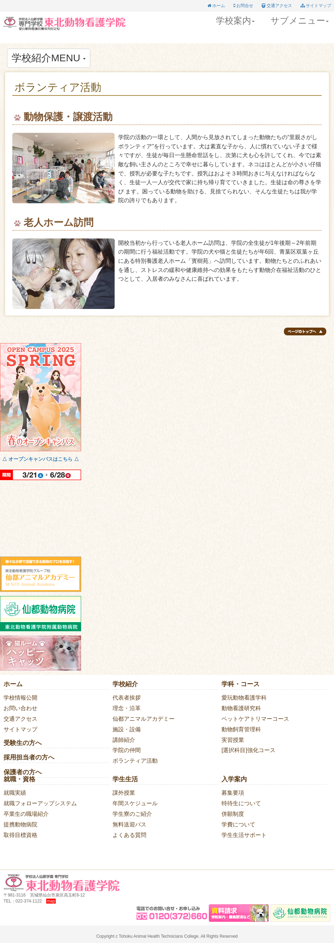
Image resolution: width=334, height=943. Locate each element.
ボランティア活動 (135, 761)
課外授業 (124, 793)
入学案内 (234, 779)
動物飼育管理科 (241, 729)
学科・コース (240, 684)
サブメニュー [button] (300, 20)
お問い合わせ (20, 708)
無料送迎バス (129, 824)
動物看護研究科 (241, 708)
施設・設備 (127, 729)
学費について (238, 824)
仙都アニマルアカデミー (144, 719)
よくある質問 (129, 835)
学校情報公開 (20, 698)
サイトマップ (20, 729)
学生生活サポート (244, 835)
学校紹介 (125, 684)
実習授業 (232, 740)
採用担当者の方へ (29, 757)
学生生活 (125, 779)
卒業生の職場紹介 (26, 814)
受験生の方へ (23, 742)
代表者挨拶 (127, 698)
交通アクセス (20, 719)
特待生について (241, 803)
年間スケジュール (135, 803)
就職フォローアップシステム (40, 803)
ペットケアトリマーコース (255, 719)
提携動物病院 (20, 824)
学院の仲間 (127, 750)
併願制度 (232, 814)
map (51, 901)
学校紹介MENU (49, 57)
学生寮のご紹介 (132, 814)
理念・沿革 (127, 708)
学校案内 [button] (235, 20)
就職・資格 (19, 779)
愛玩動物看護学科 (244, 698)
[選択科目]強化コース (248, 750)
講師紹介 (124, 740)
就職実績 (15, 793)
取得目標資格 (20, 835)
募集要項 (232, 793)
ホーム (13, 684)
